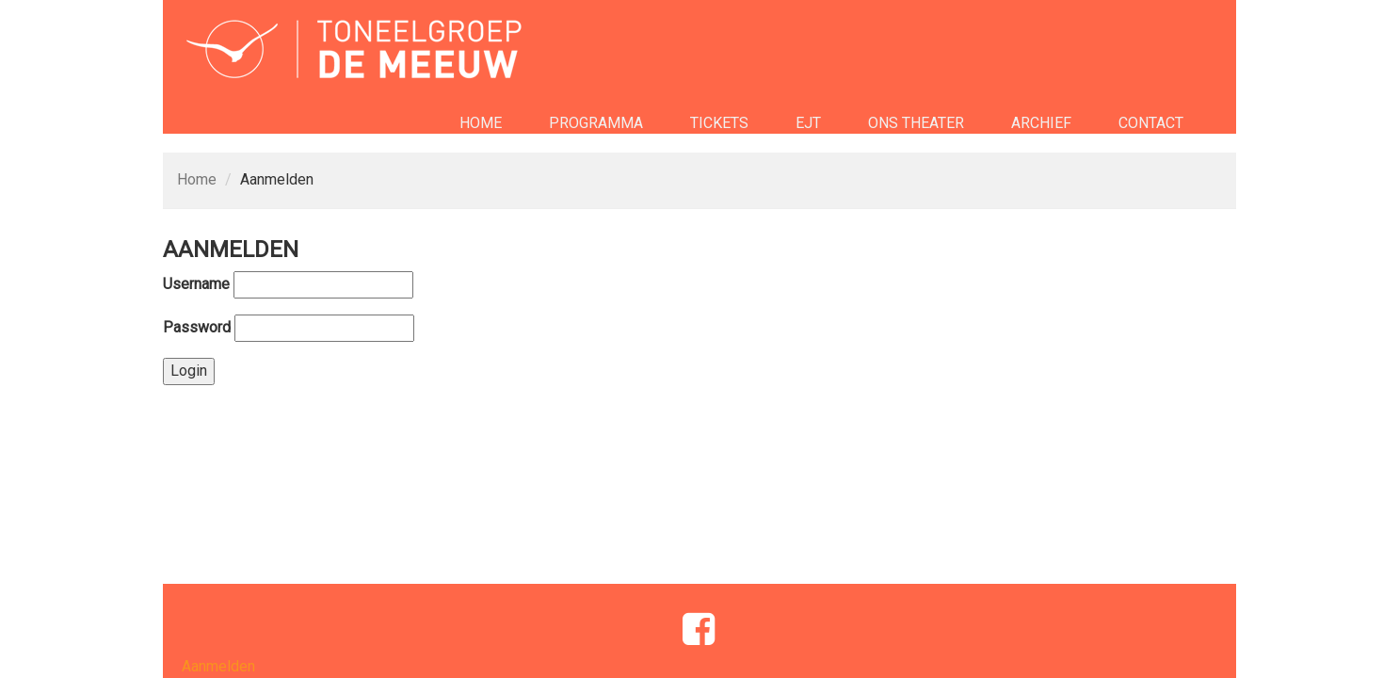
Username (196, 284)
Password (197, 327)
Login (188, 370)
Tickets (719, 123)
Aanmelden (218, 666)
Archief (1041, 123)
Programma (596, 123)
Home (480, 123)
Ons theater (916, 123)
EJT (808, 123)
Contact (1150, 123)
